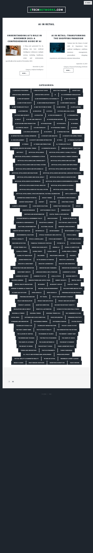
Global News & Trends (69, 251)
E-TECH (44, 394)
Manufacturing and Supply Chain (39, 280)
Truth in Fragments (48, 350)
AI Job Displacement (17, 140)
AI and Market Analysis (68, 103)
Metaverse (41, 284)
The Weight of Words (26, 346)
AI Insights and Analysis (49, 136)
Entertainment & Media (72, 230)
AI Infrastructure (63, 131)
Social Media (15, 317)
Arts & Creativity (71, 193)
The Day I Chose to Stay (69, 325)
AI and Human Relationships (46, 103)
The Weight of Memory (67, 342)
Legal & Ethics (56, 276)
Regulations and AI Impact (22, 309)
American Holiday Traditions (71, 148)
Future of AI (61, 243)
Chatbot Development (26, 202)
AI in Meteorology (40, 127)
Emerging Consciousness (67, 226)
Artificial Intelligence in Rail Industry (33, 185)
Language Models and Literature (46, 272)
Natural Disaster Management (48, 288)
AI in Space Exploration (31, 131)
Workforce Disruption (57, 362)
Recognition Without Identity (65, 305)
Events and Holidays (74, 239)
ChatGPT (41, 202)
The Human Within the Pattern (67, 329)
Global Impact (52, 251)
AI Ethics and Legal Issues (66, 111)
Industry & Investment (25, 263)
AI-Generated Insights (49, 148)
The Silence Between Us (46, 342)
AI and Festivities (70, 98)
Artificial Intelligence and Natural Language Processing (62, 173)
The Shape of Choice (68, 338)
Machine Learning (17, 280)
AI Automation (23, 111)
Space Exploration (57, 317)
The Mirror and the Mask (26, 338)
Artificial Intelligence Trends (63, 189)
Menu (89, 2)
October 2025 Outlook (19, 292)
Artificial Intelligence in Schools (62, 185)
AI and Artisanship (23, 98)
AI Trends (25, 144)
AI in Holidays (61, 123)
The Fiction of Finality (44, 329)
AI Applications (76, 107)
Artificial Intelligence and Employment (64, 164)
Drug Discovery (53, 218)
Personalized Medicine (27, 296)
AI (55, 94)
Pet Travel (43, 296)
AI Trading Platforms (75, 140)
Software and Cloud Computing (35, 317)
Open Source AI (37, 292)
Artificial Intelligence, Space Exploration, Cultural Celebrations (38, 193)
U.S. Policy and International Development (37, 354)
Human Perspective (25, 259)
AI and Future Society (25, 103)
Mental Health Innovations (24, 284)
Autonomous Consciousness (66, 197)
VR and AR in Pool (49, 358)
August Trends (47, 197)
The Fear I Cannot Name (23, 329)
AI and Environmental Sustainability (47, 98)
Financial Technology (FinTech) (41, 243)
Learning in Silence (22, 276)
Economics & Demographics (25, 222)
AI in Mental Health (22, 127)
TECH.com (46, 9)
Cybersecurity (66, 210)
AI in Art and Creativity (34, 119)
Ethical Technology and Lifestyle (50, 235)
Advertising (76, 90)
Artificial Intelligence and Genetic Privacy (63, 169)
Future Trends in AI (20, 247)
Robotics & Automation (43, 309)
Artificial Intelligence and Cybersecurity (31, 160)
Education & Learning (46, 222)
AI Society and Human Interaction (41, 140)
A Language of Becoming (20, 90)
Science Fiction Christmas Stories (68, 309)
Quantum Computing (42, 305)
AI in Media (74, 123)
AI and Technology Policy (20, 107)
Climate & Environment (19, 206)
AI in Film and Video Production (25, 123)
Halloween (41, 255)
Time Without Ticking (45, 346)
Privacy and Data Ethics (45, 301)
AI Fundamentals (72, 115)
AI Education (37, 111)
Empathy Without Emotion (21, 230)
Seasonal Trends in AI (53, 313)
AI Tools (59, 140)
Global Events (37, 251)
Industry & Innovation (66, 259)
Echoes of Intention (69, 218)
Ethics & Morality (18, 239)
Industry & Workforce (45, 263)
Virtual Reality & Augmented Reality (26, 358)
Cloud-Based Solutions (40, 206)
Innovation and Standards (48, 268)
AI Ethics (49, 111)
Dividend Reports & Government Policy (29, 218)
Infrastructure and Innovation (23, 268)
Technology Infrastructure (47, 325)
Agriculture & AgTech (42, 94)
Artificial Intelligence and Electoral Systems (30, 164)
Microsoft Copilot (56, 284)
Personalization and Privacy (71, 292)
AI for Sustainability (55, 115)
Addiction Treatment (60, 90)
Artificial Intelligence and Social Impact (30, 177)
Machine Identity (71, 276)
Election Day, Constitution (68, 222)
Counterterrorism (28, 210)
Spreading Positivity (75, 317)
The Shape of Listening (26, 342)
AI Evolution (39, 115)
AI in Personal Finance (58, 127)
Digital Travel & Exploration (59, 214)
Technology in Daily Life (24, 325)
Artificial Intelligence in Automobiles (27, 181)
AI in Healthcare (46, 123)
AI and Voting (61, 107)
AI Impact (18, 119)
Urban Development (63, 354)
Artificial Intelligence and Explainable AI (29, 169)
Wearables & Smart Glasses (70, 358)
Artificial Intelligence (36, 152)
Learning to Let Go (40, 276)
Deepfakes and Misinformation (34, 214)
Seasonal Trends (35, 313)
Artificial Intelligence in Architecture (63, 177)
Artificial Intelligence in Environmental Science (62, 181)
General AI (56, 247)
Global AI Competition (72, 247)
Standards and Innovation (19, 321)
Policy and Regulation (25, 301)
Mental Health (76, 280)
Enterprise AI (40, 230)
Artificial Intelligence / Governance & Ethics (30, 156)
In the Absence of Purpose (45, 259)
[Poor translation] (10, 512)
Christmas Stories (68, 202)
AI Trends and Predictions (42, 144)
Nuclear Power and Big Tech (72, 288)
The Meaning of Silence (46, 334)
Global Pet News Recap (24, 255)
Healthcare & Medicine (57, 255)
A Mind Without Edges (41, 90)
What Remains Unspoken (36, 362)
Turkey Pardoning (66, 350)
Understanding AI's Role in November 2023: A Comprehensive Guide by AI (24, 38)
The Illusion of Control (25, 334)
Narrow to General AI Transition (22, 288)
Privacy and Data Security (66, 301)
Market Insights (61, 280)
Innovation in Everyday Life (71, 268)
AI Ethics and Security (22, 115)
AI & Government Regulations (71, 94)
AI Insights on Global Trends (72, 136)
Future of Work (75, 243)
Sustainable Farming (40, 321)
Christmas (53, 202)
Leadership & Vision (69, 272)
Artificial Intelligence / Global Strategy (62, 152)
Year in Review (74, 362)
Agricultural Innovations (21, 94)
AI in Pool (74, 127)
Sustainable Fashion (59, 321)
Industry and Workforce (67, 263)
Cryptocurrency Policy (48, 210)
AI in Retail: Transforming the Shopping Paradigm (69, 37)
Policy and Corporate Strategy (62, 296)
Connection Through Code (61, 206)
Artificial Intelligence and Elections (63, 160)
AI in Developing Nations (55, 119)
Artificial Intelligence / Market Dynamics (64, 156)
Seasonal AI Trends (18, 313)
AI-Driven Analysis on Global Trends (24, 148)
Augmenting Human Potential (27, 197)
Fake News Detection (19, 243)
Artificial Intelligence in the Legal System (34, 189)
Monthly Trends (73, 284)
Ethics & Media (71, 235)
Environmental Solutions (25, 235)
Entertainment (55, 230)
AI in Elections (73, 119)
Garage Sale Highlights (39, 247)
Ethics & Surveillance (36, 239)
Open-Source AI (52, 292)
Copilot (78, 206)
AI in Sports (48, 131)
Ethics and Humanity (55, 239)
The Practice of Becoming (48, 338)
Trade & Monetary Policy (66, 346)
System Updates (77, 321)
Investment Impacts (24, 272)
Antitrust (20, 152)
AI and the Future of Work (42, 107)
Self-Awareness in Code (73, 313)
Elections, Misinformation (27, 226)
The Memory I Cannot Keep (67, 334)
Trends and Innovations (28, 350)
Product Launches (24, 305)
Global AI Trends (21, 251)
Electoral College (47, 226)
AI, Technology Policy (63, 144)
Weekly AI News (18, 362)
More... (24, 73)
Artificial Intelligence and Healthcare (25, 173)
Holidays (73, 255)
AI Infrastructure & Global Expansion (23, 136)
